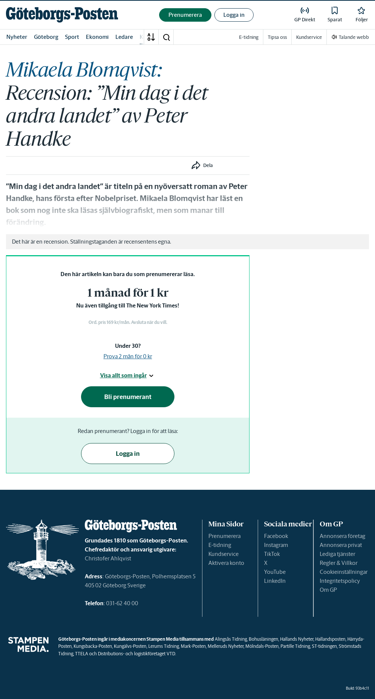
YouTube (275, 571)
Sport (72, 36)
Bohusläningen (263, 639)
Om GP (328, 589)
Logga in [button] (234, 14)
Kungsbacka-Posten (93, 646)
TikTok (272, 553)
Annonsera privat (341, 544)
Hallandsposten (330, 639)
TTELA (81, 653)
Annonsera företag (342, 535)
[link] (62, 14)
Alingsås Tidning (231, 639)
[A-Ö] (151, 37)
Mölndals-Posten (262, 646)
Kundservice (223, 553)
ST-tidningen (324, 646)
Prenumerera (224, 535)
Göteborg (46, 36)
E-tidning (219, 544)
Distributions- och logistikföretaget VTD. (137, 653)
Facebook (276, 535)
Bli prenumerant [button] (128, 397)
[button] (166, 37)
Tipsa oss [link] (277, 37)
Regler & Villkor (338, 562)
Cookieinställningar (344, 571)
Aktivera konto (226, 562)
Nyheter (16, 36)
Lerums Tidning (163, 646)
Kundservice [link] (309, 37)
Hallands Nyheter (296, 639)
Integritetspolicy (340, 580)
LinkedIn (275, 580)
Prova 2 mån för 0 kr (127, 356)
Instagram (276, 544)
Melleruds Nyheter (226, 646)
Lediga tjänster (337, 553)
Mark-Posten (193, 646)
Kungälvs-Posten (130, 646)
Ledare (124, 36)
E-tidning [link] (248, 37)
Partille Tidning (295, 646)
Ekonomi (97, 36)
